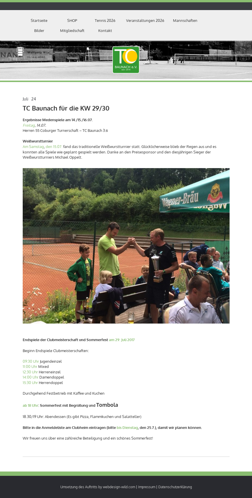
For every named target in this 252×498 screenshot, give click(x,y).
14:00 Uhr (31, 377)
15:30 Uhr (30, 382)
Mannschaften (185, 20)
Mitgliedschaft (72, 30)
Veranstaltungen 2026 (145, 20)
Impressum (146, 487)
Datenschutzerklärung (175, 487)
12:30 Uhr (30, 372)
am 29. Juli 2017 (122, 339)
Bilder (39, 30)
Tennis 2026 (105, 20)
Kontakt (105, 30)
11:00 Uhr (30, 366)
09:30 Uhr (31, 361)
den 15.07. (54, 146)
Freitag (29, 125)
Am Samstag (33, 146)
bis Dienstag (127, 427)
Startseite (39, 20)
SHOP (72, 20)
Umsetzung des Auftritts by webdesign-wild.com (97, 487)
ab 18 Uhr (30, 405)
